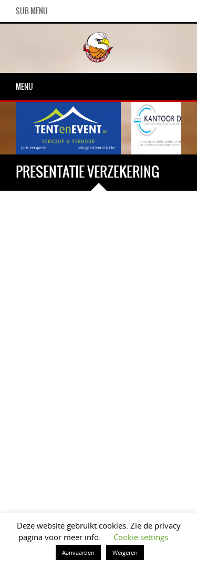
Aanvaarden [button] (78, 552)
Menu (24, 86)
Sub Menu (32, 11)
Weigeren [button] (125, 552)
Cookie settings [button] (140, 537)
